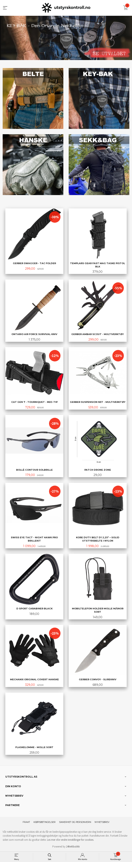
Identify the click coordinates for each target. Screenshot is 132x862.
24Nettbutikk (73, 846)
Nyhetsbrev (102, 822)
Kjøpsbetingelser (45, 822)
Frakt (26, 822)
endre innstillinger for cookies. (77, 839)
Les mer (51, 839)
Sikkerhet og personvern (75, 822)
